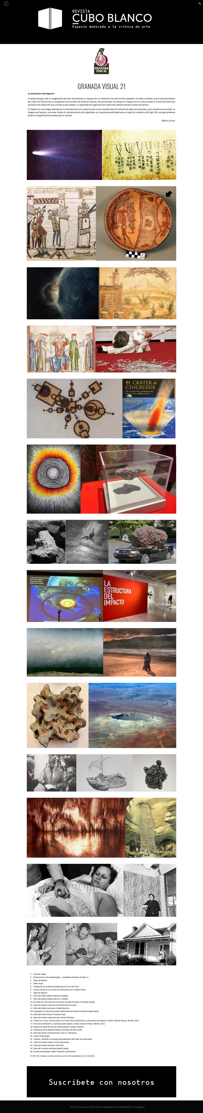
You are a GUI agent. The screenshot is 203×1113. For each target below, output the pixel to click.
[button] (200, 4)
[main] (101, 102)
